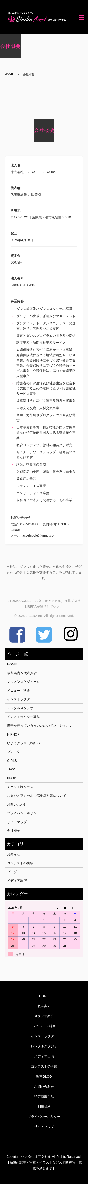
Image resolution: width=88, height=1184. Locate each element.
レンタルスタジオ (20, 708)
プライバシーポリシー (23, 813)
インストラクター (20, 699)
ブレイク (13, 752)
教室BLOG (44, 1076)
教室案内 (44, 1006)
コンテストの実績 (20, 863)
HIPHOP (13, 734)
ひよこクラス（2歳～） (24, 743)
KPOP (11, 778)
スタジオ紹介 (44, 1016)
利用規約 (44, 1106)
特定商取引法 (44, 1096)
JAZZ (11, 769)
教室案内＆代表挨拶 (22, 673)
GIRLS (12, 760)
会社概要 (13, 831)
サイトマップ (17, 822)
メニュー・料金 (18, 690)
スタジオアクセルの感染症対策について (36, 795)
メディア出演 (17, 880)
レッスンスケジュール (23, 682)
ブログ (12, 872)
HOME (9, 74)
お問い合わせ (17, 804)
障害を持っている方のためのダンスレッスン (40, 725)
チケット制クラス (20, 787)
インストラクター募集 (23, 717)
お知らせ (13, 854)
